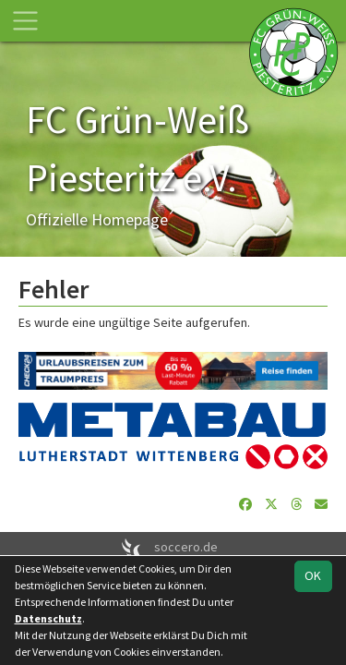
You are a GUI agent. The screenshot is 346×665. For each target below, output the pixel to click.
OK (312, 575)
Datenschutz (48, 618)
